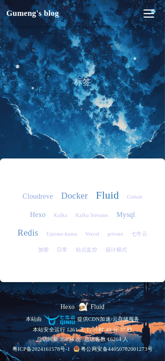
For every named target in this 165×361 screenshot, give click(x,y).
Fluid (107, 195)
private (115, 234)
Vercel (92, 234)
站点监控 (86, 250)
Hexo (38, 214)
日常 (62, 250)
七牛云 (139, 234)
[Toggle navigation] (149, 13)
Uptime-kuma (61, 234)
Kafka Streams (91, 215)
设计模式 (116, 250)
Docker (74, 195)
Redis (28, 232)
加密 (43, 250)
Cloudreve (38, 196)
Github (134, 197)
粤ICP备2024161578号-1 (41, 349)
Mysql (125, 214)
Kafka (60, 215)
